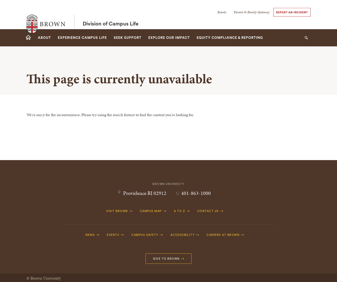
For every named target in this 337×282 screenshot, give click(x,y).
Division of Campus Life (110, 14)
